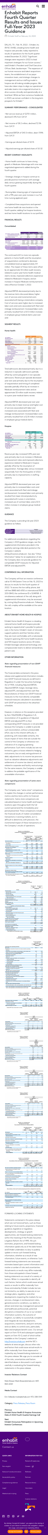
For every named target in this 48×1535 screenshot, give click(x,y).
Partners (28, 1477)
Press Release (19, 1403)
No (26, 1531)
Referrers (28, 1472)
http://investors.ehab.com (15, 1341)
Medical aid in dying (9, 1493)
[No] (45, 1528)
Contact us (8, 1447)
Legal (4, 1488)
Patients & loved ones (32, 1461)
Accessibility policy (8, 1477)
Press (27, 1493)
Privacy (4, 1461)
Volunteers (29, 1488)
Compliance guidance (10, 1482)
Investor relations (31, 1499)
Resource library (30, 1482)
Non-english (6, 1466)
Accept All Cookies (15, 1531)
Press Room (30, 1403)
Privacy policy (35, 1531)
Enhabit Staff (13, 36)
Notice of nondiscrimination (11, 1472)
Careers (29, 1466)
